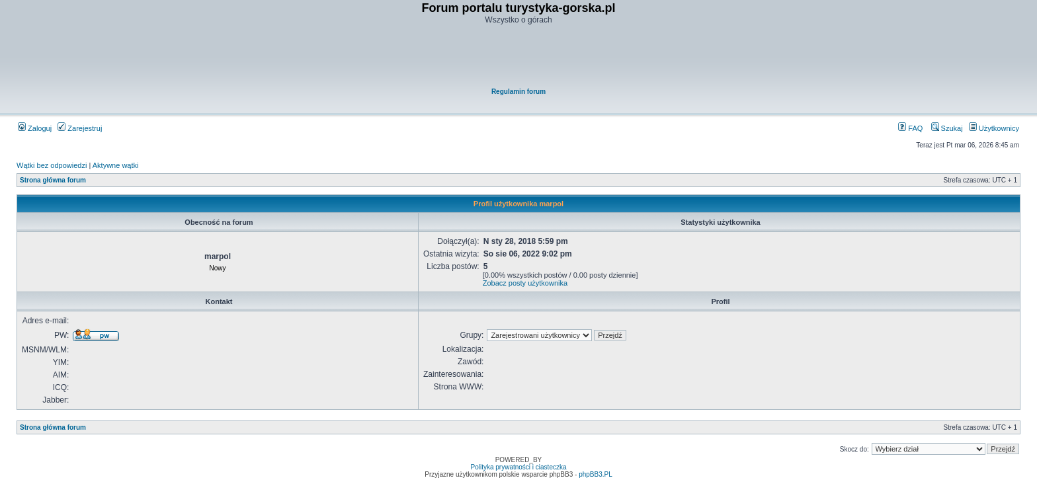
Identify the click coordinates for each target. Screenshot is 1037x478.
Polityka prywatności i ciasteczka (518, 467)
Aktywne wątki (116, 165)
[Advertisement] (519, 57)
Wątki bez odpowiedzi (52, 165)
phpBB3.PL (595, 474)
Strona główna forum (53, 180)
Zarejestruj (80, 128)
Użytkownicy (994, 128)
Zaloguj (35, 128)
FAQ (910, 128)
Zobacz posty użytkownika (525, 283)
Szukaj (947, 128)
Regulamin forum (518, 91)
